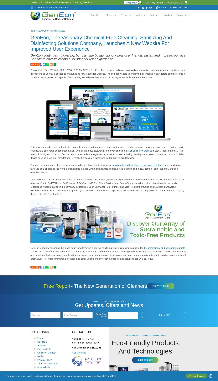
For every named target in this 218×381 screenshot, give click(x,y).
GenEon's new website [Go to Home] (140, 150)
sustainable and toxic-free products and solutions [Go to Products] (138, 165)
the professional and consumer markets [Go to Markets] (165, 248)
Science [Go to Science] (110, 15)
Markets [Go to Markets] (139, 15)
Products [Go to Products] (125, 15)
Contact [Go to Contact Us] (180, 15)
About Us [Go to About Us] (95, 15)
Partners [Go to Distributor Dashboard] (154, 15)
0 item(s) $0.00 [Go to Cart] (175, 2)
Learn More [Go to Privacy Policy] (109, 376)
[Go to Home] (52, 16)
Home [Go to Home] (32, 31)
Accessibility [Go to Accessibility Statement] (43, 367)
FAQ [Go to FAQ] (146, 2)
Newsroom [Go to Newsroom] (43, 31)
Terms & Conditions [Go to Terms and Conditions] (47, 363)
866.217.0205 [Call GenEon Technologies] (180, 7)
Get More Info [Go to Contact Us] (79, 352)
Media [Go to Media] (167, 15)
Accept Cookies (197, 376)
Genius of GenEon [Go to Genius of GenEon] (46, 352)
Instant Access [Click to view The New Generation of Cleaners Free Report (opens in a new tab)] (161, 286)
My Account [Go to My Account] (158, 2)
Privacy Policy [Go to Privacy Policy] (44, 360)
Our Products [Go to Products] (44, 349)
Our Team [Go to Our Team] (42, 342)
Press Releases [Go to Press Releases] (57, 31)
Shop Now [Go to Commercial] (131, 3)
